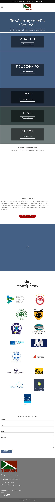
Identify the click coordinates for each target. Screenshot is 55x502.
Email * (27, 427)
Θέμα (27, 433)
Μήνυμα (27, 443)
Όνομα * (27, 421)
